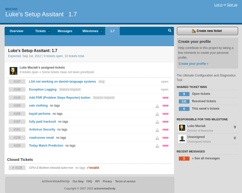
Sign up (232, 5)
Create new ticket (207, 31)
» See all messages (199, 159)
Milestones (90, 31)
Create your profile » (194, 64)
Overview (16, 31)
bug (101, 81)
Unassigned (207, 139)
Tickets (40, 31)
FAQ (89, 181)
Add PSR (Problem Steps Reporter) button (59, 97)
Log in (218, 5)
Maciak (11, 9)
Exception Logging (43, 89)
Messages (65, 31)
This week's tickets (199, 109)
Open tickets (194, 94)
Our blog (78, 181)
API (97, 181)
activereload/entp (56, 181)
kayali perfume (39, 113)
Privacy (107, 181)
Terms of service (125, 181)
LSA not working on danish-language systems (62, 81)
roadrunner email (41, 137)
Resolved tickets (197, 101)
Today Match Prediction (46, 145)
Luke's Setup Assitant (34, 14)
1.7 (72, 14)
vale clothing (38, 105)
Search (170, 31)
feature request (70, 89)
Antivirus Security (42, 129)
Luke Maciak (207, 128)
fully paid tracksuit (42, 121)
